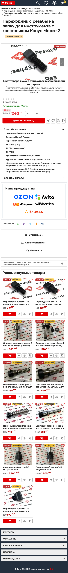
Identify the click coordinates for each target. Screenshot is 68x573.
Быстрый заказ (48, 120)
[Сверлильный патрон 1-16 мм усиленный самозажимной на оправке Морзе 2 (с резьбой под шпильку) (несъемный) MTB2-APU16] (50, 454)
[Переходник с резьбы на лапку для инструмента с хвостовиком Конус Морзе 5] (18, 495)
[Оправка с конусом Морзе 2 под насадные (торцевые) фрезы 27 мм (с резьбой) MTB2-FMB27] (50, 330)
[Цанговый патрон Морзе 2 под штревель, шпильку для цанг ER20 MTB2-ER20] (18, 371)
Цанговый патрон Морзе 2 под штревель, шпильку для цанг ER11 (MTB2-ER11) (17, 428)
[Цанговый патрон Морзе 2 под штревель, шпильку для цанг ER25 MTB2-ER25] (50, 371)
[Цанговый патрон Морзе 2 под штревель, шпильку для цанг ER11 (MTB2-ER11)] (18, 413)
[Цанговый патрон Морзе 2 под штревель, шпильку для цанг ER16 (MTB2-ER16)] (50, 413)
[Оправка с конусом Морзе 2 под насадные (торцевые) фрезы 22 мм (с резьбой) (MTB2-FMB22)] (18, 330)
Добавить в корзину (23, 120)
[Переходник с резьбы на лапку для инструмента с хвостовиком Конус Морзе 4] (50, 288)
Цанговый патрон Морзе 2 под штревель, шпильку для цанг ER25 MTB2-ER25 (49, 386)
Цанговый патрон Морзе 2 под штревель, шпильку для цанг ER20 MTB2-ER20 (17, 386)
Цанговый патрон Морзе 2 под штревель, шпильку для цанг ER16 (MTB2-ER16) (49, 428)
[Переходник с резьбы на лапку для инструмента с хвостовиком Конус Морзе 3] (18, 288)
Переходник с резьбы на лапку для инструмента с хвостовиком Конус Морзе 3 (17, 304)
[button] (62, 62)
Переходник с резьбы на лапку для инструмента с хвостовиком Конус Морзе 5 (17, 511)
